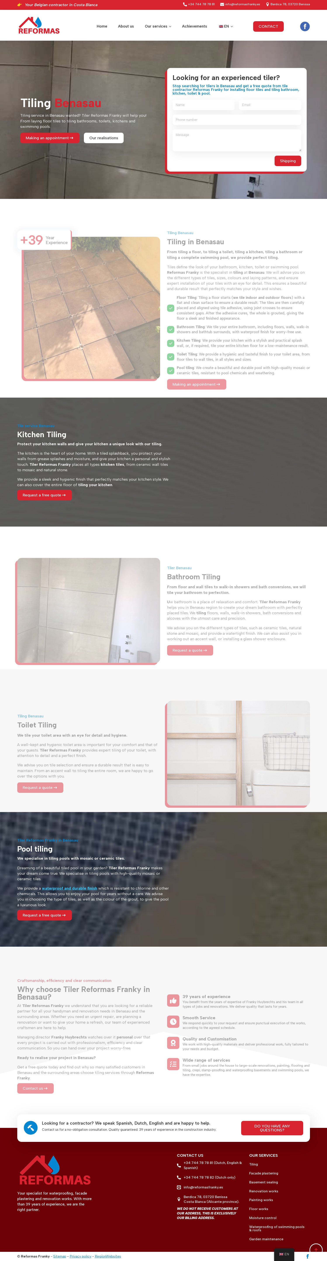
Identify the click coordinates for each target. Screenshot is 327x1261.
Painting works (261, 1200)
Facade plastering (263, 1173)
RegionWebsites (108, 1256)
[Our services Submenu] (169, 26)
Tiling (253, 1164)
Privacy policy (80, 1256)
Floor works (258, 1209)
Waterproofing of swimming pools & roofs (277, 1228)
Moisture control (263, 1218)
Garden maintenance (266, 1239)
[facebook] (305, 26)
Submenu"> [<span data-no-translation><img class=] (231, 26)
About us (126, 26)
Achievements (194, 26)
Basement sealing (263, 1182)
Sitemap (59, 1256)
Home (102, 26)
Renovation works (263, 1191)
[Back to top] (316, 1250)
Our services (156, 26)
